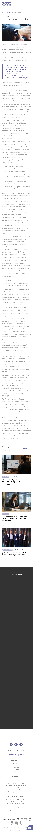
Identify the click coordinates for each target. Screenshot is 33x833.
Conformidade (15, 771)
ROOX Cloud (15, 787)
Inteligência (15, 769)
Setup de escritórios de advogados (16, 785)
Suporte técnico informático (15, 783)
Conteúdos (15, 765)
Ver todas (26, 448)
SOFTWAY (20, 831)
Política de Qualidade (16, 801)
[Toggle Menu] (30, 4)
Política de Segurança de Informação (15, 799)
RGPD (15, 779)
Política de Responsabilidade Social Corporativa (15, 810)
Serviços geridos (15, 781)
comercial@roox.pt (16, 754)
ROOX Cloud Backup (15, 789)
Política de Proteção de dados (15, 803)
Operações (15, 763)
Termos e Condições (15, 808)
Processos (16, 767)
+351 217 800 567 (16, 750)
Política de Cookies (15, 805)
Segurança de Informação (15, 792)
